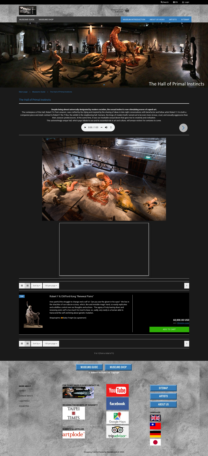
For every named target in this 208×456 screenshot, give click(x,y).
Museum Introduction (134, 19)
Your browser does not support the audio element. (98, 127)
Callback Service (26, 396)
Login (185, 2)
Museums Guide (26, 19)
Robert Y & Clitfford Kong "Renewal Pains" (72, 296)
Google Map (24, 406)
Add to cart (169, 329)
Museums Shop (46, 19)
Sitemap (185, 19)
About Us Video (157, 19)
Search (165, 2)
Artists (173, 19)
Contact (22, 391)
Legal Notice (24, 401)
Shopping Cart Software (94, 452)
